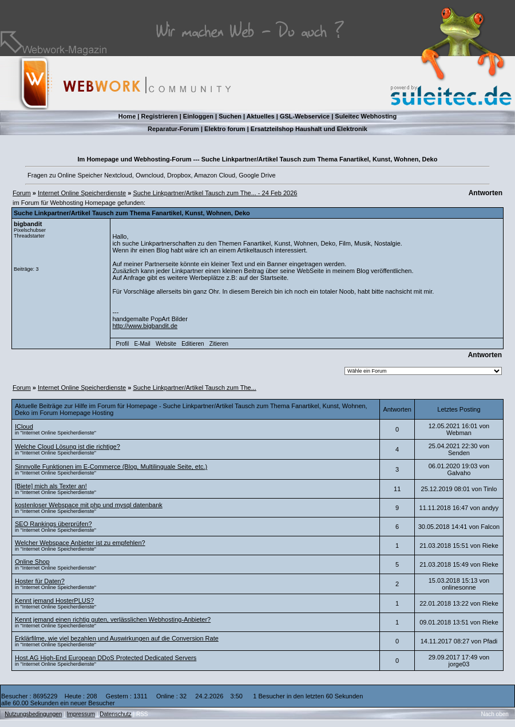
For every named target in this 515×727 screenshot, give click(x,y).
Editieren (192, 344)
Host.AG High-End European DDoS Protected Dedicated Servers (105, 657)
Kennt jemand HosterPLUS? (54, 600)
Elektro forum (224, 128)
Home (127, 116)
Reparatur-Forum (173, 128)
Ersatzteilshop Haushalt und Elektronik (309, 128)
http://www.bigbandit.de (144, 325)
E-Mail (142, 344)
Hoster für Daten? (40, 581)
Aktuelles (261, 116)
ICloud (24, 426)
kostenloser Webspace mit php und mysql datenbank (89, 504)
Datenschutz (116, 714)
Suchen (230, 116)
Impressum (81, 714)
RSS (142, 714)
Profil (122, 344)
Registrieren (159, 116)
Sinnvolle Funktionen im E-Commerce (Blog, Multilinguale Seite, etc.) (111, 466)
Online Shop (32, 561)
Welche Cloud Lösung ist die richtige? (67, 446)
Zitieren (218, 344)
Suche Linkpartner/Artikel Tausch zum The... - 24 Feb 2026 (215, 192)
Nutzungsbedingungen (33, 714)
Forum (22, 192)
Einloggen (198, 116)
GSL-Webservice (305, 116)
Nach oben (495, 714)
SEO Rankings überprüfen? (53, 523)
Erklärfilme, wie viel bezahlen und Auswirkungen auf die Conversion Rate (117, 638)
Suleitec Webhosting (366, 116)
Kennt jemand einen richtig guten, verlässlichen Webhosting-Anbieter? (113, 619)
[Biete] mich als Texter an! (51, 486)
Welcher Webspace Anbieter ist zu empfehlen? (80, 542)
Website (166, 344)
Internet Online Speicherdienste (82, 192)
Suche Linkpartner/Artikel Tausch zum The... (194, 387)
